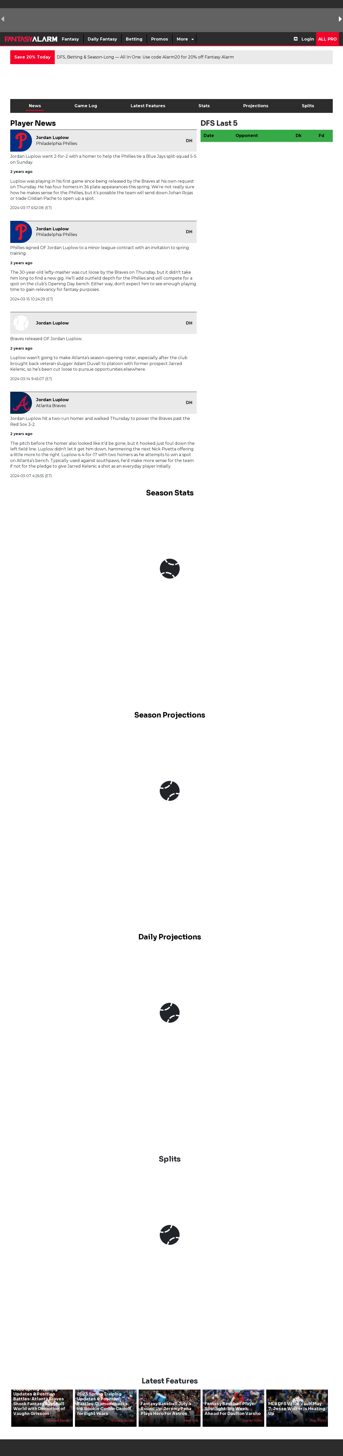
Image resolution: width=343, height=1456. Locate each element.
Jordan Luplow (52, 137)
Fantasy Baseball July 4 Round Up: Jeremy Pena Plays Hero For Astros (166, 1408)
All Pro (327, 39)
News (35, 105)
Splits (308, 105)
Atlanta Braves (51, 405)
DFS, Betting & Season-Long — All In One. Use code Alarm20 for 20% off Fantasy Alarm (145, 57)
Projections (255, 105)
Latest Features (148, 105)
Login (308, 39)
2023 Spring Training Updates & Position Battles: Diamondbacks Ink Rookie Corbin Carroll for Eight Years (104, 1403)
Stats (204, 105)
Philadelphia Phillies (56, 143)
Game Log (85, 105)
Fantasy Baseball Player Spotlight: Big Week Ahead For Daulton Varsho (233, 1408)
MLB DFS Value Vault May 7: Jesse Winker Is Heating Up (296, 1408)
